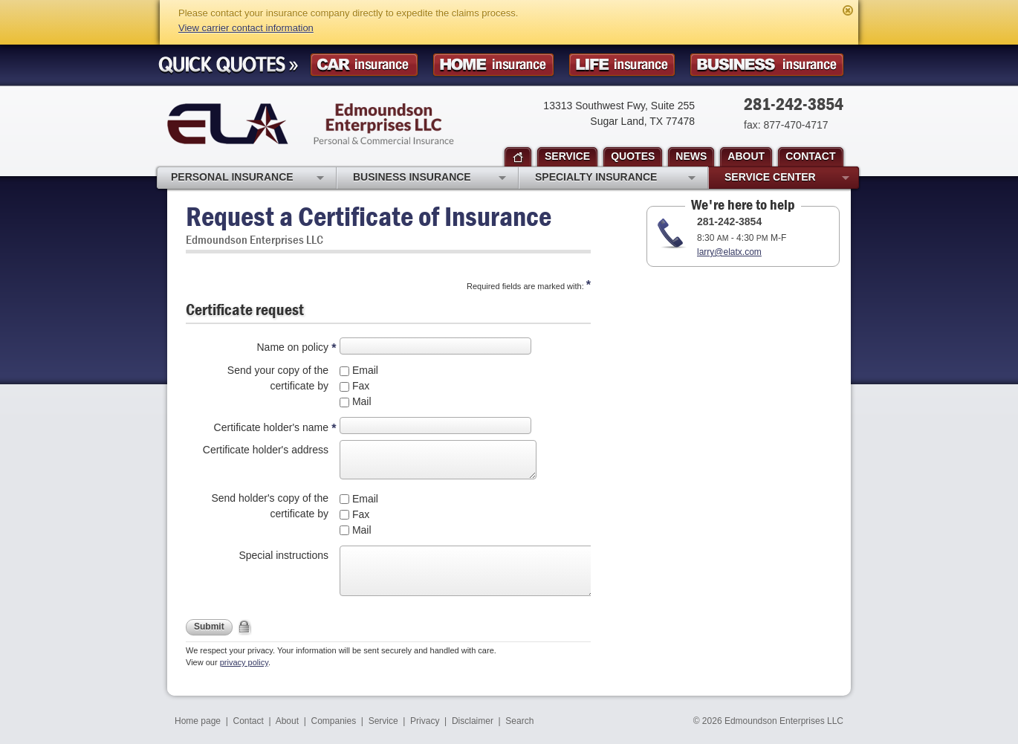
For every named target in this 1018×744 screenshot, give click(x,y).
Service (383, 721)
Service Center (786, 178)
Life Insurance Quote (622, 65)
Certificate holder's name (271, 427)
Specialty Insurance (615, 178)
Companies (333, 721)
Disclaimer (472, 721)
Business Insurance (429, 178)
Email (363, 370)
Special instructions (283, 555)
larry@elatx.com (729, 252)
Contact (248, 721)
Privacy (424, 721)
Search (519, 721)
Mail (360, 401)
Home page (198, 721)
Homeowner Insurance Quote (493, 65)
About (287, 721)
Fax (359, 386)
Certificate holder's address (265, 450)
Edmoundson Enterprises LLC (310, 123)
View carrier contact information (246, 27)
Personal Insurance (247, 178)
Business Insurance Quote (767, 65)
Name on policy (293, 347)
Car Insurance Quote (364, 65)
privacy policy (244, 662)
